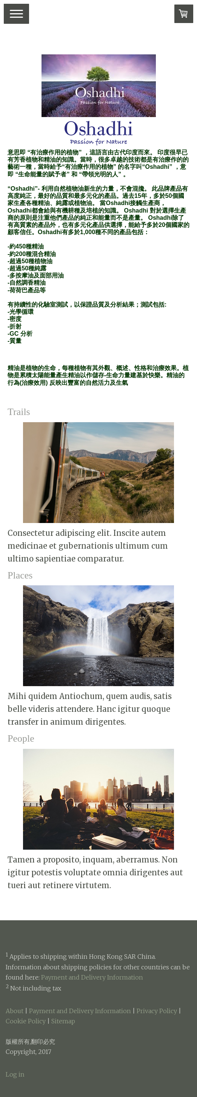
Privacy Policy (157, 1011)
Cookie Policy (26, 1021)
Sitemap (63, 1021)
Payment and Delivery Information (92, 977)
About (14, 1011)
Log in (15, 1074)
